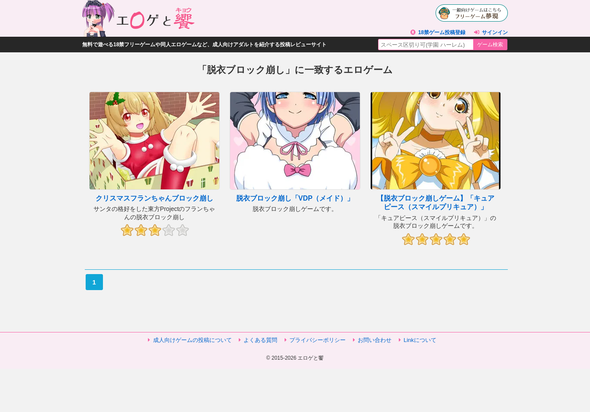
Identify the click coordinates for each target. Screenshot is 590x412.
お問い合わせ (374, 340)
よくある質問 (260, 340)
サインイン (495, 32)
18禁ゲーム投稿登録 (441, 32)
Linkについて (420, 340)
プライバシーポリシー (317, 340)
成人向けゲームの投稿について (192, 340)
